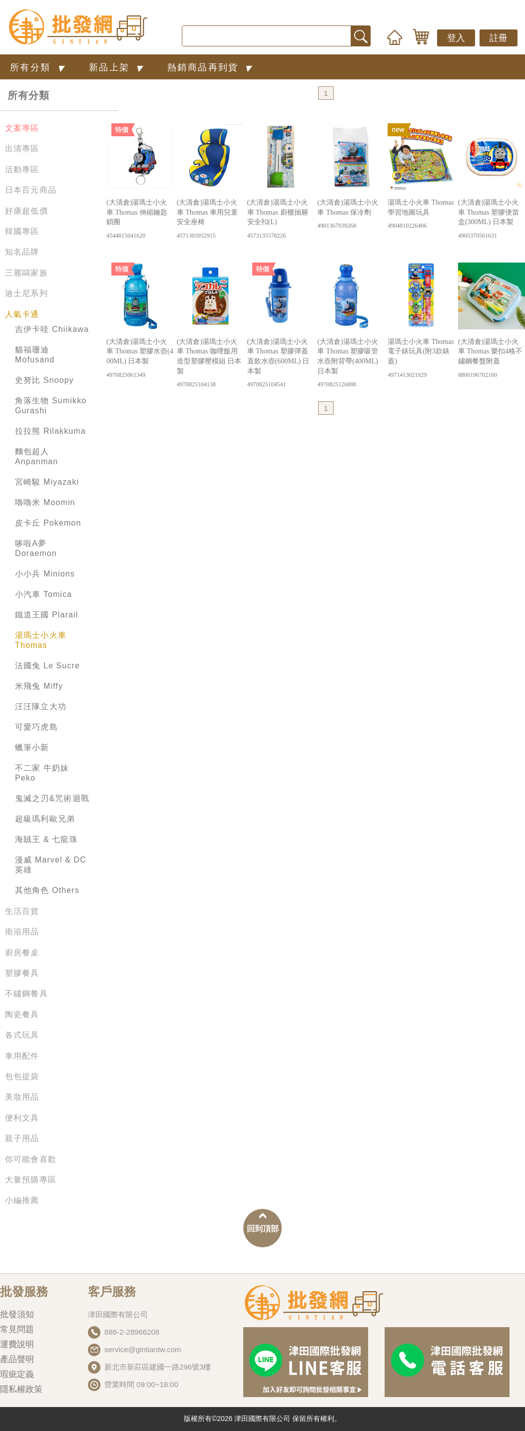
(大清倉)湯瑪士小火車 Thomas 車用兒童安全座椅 (210, 219)
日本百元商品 (30, 190)
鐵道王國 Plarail (46, 614)
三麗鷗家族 (26, 273)
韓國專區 (22, 231)
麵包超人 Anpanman (36, 456)
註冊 (499, 38)
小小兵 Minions (45, 574)
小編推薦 (22, 1200)
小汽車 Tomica (43, 594)
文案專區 (22, 128)
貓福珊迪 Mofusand (34, 354)
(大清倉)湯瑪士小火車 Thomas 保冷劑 (350, 214)
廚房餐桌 (22, 952)
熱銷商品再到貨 (211, 67)
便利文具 (22, 1118)
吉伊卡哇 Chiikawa (52, 329)
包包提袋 (22, 1076)
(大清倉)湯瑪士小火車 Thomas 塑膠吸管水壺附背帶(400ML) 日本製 (350, 363)
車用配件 (22, 1056)
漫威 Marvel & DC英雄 (50, 865)
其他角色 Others (47, 890)
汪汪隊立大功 (40, 706)
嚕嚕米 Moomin (45, 502)
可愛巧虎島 (36, 727)
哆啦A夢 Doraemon (36, 548)
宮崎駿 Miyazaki (47, 482)
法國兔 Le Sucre (47, 665)
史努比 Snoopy (44, 380)
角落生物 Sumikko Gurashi (50, 405)
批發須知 (17, 1314)
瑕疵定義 (17, 1374)
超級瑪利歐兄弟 (45, 819)
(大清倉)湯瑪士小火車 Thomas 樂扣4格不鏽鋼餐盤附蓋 (491, 358)
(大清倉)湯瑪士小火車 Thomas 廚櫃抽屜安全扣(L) (280, 219)
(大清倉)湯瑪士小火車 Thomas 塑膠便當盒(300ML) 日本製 (491, 219)
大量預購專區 (30, 1179)
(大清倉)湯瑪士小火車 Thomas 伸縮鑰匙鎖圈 (139, 219)
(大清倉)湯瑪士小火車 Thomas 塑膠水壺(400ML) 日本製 (139, 358)
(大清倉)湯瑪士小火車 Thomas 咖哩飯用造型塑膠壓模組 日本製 (210, 363)
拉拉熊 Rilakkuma (50, 431)
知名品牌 (22, 252)
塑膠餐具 (22, 973)
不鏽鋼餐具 (26, 993)
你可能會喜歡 (30, 1159)
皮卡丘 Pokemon (48, 523)
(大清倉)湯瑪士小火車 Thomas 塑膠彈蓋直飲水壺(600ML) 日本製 (280, 363)
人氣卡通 (22, 314)
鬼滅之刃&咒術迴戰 (52, 798)
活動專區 (22, 169)
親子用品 (22, 1138)
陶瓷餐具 (22, 1014)
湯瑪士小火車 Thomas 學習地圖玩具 (421, 214)
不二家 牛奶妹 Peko (42, 773)
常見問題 (17, 1329)
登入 (456, 38)
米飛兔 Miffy (39, 686)
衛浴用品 (22, 931)
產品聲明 (17, 1359)
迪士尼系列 (26, 293)
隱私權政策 (21, 1389)
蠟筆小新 (32, 747)
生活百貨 (22, 911)
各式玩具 (22, 1035)
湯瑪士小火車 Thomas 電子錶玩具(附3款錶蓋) (421, 358)
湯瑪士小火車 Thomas (40, 640)
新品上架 (118, 67)
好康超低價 (26, 211)
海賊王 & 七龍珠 (46, 839)
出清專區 (22, 148)
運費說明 (17, 1344)
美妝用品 (22, 1097)
